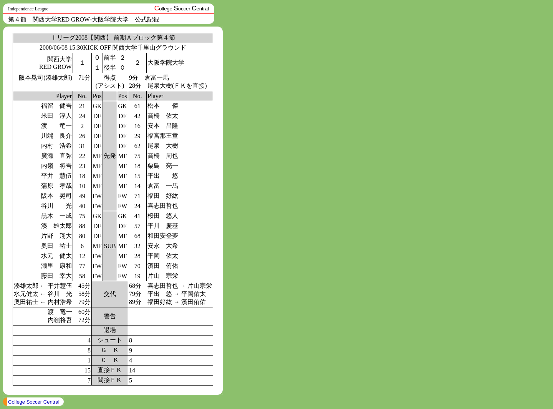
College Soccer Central (34, 402)
